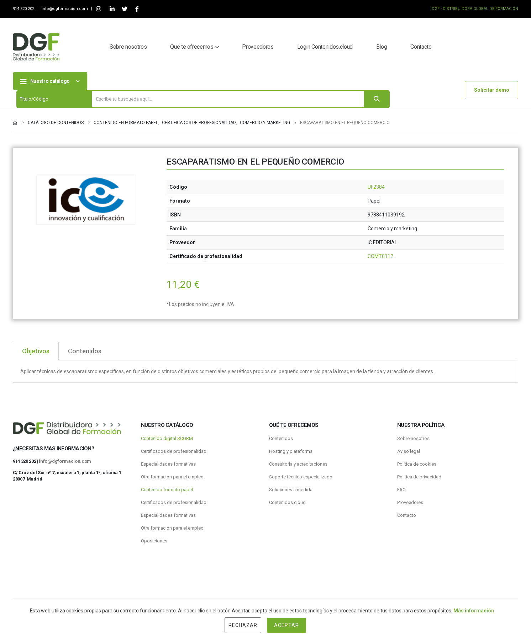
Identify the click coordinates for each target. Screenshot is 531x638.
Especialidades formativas (168, 464)
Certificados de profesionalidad (173, 451)
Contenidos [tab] (84, 351)
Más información (473, 610)
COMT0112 (380, 256)
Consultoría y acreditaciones (298, 464)
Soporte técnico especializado (300, 476)
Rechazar (242, 625)
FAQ (401, 489)
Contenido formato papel (167, 489)
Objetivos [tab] (35, 351)
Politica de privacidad (419, 476)
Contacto (420, 46)
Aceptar (286, 625)
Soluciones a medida (290, 489)
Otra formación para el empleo (172, 476)
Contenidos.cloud (287, 502)
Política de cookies (416, 464)
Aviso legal (408, 451)
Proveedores (257, 46)
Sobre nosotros (128, 46)
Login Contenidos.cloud (325, 46)
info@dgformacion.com (65, 8)
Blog (381, 46)
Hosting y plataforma (290, 451)
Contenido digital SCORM (167, 438)
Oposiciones (154, 540)
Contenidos (281, 438)
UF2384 (376, 187)
